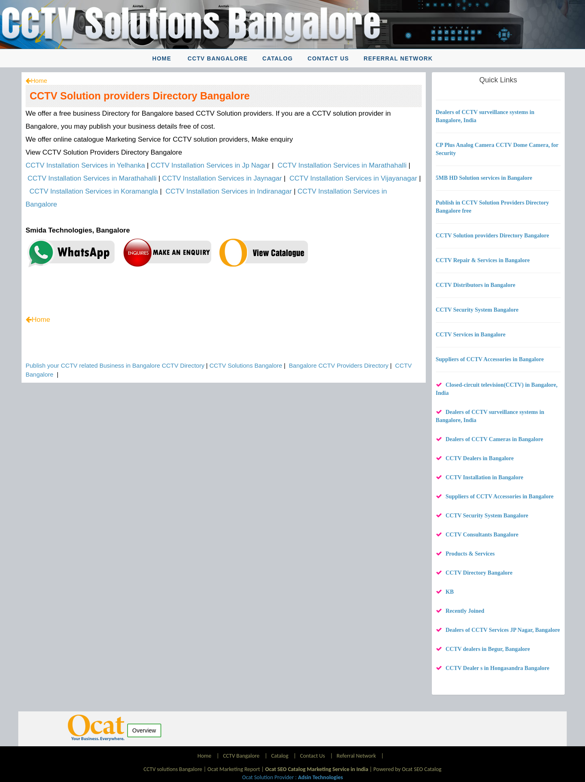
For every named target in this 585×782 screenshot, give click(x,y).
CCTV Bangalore (218, 58)
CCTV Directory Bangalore (479, 573)
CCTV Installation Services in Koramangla (93, 191)
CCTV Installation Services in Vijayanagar (353, 178)
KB (450, 592)
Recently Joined (465, 611)
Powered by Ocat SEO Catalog (407, 769)
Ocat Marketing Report (234, 769)
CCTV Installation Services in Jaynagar (222, 178)
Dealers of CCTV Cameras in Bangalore (494, 439)
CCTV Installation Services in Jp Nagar (210, 165)
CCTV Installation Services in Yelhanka (85, 165)
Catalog (277, 58)
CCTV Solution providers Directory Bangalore (140, 95)
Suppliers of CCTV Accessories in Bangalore (500, 496)
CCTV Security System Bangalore (487, 516)
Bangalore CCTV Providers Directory (338, 365)
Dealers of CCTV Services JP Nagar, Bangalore (503, 630)
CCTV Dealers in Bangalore (480, 458)
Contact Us (328, 58)
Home (161, 58)
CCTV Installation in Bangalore (484, 477)
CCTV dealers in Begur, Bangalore (488, 649)
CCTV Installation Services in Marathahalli (341, 165)
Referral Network (398, 58)
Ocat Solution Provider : (292, 777)
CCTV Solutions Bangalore (245, 365)
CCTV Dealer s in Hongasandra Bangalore (498, 668)
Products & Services (470, 554)
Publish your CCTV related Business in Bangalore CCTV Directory (115, 365)
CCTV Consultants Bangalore (482, 535)
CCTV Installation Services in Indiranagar (229, 191)
